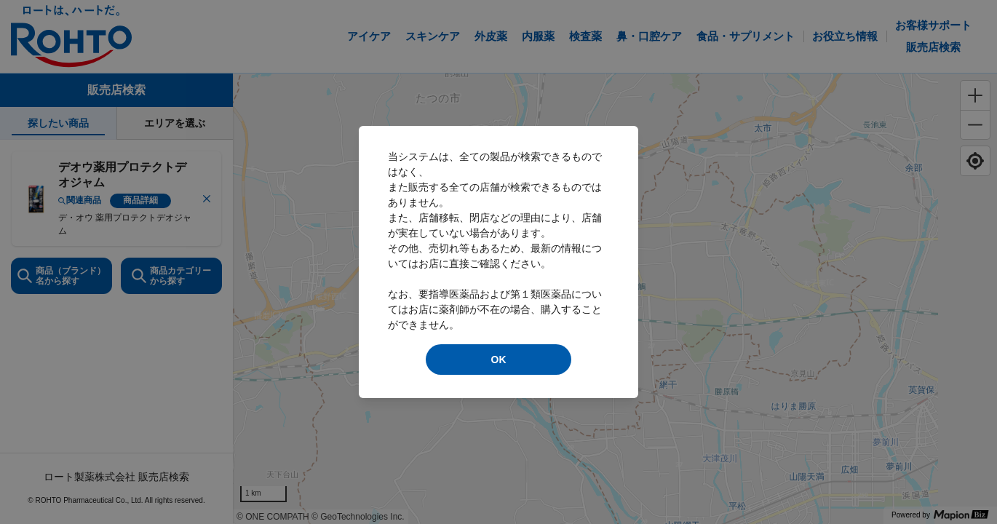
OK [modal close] (499, 359)
